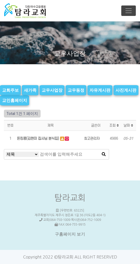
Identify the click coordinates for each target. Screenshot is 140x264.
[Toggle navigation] (128, 10)
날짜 (128, 125)
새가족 (30, 90)
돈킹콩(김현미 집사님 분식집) (38, 138)
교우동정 (76, 90)
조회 (114, 125)
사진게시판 (126, 90)
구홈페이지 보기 (70, 234)
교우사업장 (52, 90)
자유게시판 (100, 90)
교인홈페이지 (14, 100)
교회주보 (10, 90)
